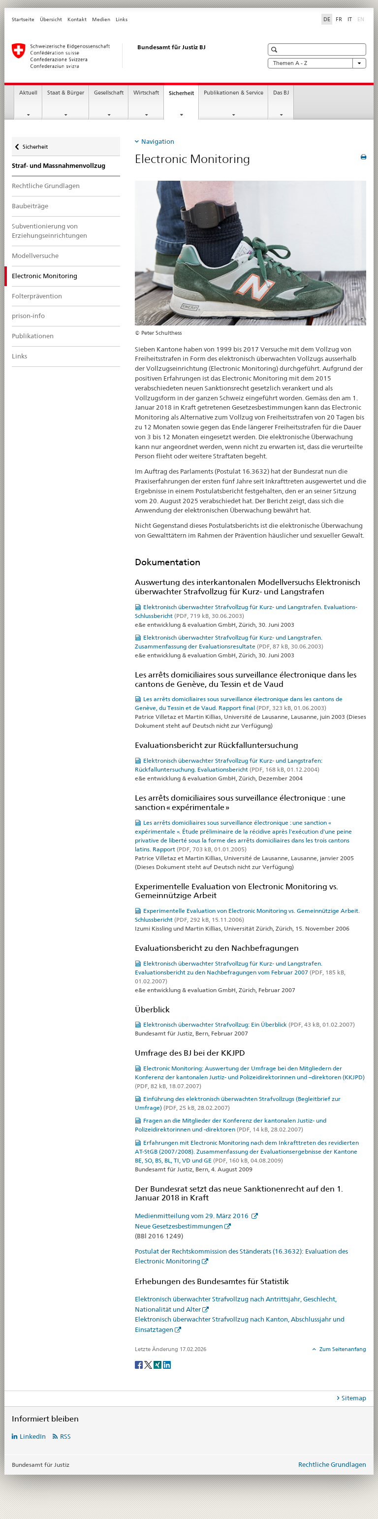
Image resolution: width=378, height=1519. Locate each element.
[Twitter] (149, 1364)
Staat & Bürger (65, 93)
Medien (101, 19)
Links (121, 19)
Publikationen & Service (233, 93)
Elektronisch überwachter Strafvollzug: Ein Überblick (249, 1024)
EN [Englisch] (361, 19)
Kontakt (77, 19)
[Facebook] (139, 1364)
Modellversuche (35, 255)
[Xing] (158, 1364)
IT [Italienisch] (349, 19)
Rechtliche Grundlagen (46, 186)
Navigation (157, 141)
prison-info (28, 316)
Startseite (23, 19)
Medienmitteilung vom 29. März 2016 (192, 1216)
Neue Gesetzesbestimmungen (179, 1226)
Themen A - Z (317, 63)
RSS (65, 1436)
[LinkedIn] (167, 1364)
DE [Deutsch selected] (326, 19)
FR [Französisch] (339, 19)
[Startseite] (127, 55)
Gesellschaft (109, 93)
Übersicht (51, 19)
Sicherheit (183, 95)
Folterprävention (37, 296)
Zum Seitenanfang (342, 1349)
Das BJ (281, 93)
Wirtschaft (146, 93)
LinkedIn (33, 1436)
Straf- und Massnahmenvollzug (58, 166)
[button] (275, 49)
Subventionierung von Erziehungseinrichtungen (49, 231)
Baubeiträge (30, 206)
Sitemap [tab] (354, 1398)
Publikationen (33, 336)
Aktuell (28, 93)
